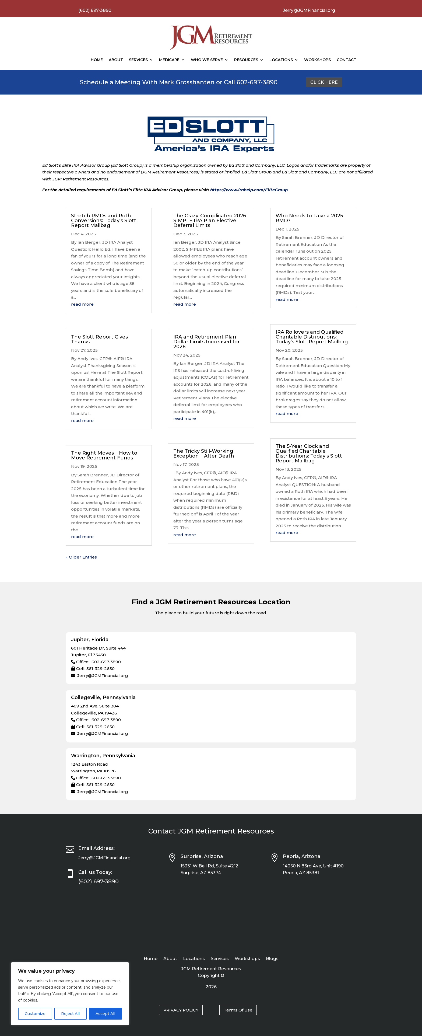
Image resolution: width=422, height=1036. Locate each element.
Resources (246, 59)
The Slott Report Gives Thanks (99, 339)
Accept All (105, 1013)
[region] (70, 993)
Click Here (324, 82)
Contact (346, 59)
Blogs (272, 959)
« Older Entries (81, 557)
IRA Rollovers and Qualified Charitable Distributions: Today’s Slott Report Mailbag (312, 337)
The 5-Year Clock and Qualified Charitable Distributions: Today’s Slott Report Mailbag (309, 453)
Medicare (169, 59)
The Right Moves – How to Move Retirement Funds (104, 455)
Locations (281, 59)
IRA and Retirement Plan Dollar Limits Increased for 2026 (206, 342)
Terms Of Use (238, 1010)
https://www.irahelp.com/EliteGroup (249, 189)
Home (97, 59)
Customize (35, 1013)
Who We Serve (207, 59)
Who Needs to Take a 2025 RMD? (309, 218)
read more (82, 304)
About (116, 59)
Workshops (317, 59)
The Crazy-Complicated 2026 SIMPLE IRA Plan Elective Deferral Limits (209, 220)
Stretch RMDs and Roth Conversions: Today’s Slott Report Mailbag (103, 220)
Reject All (70, 1013)
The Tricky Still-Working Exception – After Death (203, 453)
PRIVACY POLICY (180, 1010)
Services (138, 59)
